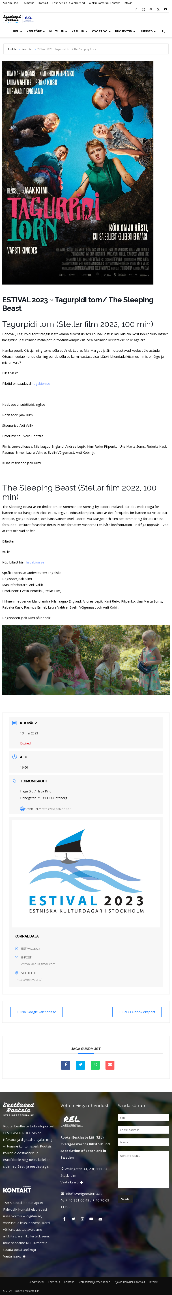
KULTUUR (58, 31)
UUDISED (148, 31)
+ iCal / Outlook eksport (137, 1012)
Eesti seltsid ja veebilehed (68, 3)
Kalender (27, 49)
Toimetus (28, 3)
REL (17, 31)
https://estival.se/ (29, 979)
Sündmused (10, 3)
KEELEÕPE (35, 31)
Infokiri (128, 3)
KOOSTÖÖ (101, 31)
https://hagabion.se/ (56, 809)
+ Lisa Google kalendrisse (36, 1012)
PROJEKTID (125, 31)
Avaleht (12, 49)
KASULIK (79, 31)
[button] (163, 31)
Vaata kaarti (72, 1182)
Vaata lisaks (14, 1256)
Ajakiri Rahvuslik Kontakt (104, 3)
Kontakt (43, 3)
